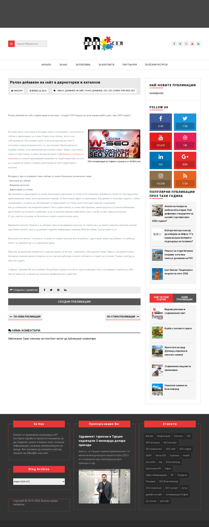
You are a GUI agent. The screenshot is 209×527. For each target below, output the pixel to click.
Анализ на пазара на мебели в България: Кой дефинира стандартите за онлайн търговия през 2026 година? (172, 213)
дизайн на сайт (154, 494)
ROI (189, 436)
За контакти (106, 64)
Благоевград (173, 462)
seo (133, 90)
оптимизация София (177, 494)
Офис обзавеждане (156, 475)
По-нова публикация (27, 316)
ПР (172, 475)
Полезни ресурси (156, 64)
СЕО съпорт (171, 488)
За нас (63, 64)
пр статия (151, 501)
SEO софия (185, 449)
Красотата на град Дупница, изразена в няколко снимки (176, 351)
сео (105, 90)
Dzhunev (178, 436)
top (160, 462)
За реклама (83, 64)
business (174, 455)
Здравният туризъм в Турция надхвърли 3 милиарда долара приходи (102, 441)
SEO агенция (153, 442)
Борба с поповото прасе (178, 328)
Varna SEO (160, 455)
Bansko (149, 436)
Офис (168, 468)
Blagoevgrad (163, 436)
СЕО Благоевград (168, 481)
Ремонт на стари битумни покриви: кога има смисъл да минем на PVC (179, 254)
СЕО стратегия (153, 488)
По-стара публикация (121, 316)
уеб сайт (164, 501)
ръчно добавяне (94, 90)
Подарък (182, 475)
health (186, 455)
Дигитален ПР (153, 468)
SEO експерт (170, 442)
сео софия (114, 90)
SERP (149, 455)
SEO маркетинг (154, 449)
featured (125, 90)
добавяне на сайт (74, 90)
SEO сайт (171, 449)
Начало (46, 64)
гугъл (185, 488)
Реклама (150, 481)
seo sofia (150, 462)
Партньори (129, 64)
